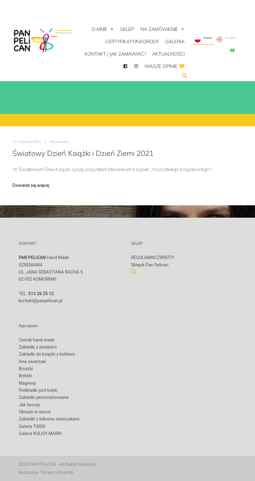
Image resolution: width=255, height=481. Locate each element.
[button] (185, 77)
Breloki (25, 375)
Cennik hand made (37, 339)
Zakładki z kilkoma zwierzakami (49, 418)
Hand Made (44, 257)
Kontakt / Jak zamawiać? (115, 54)
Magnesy (27, 383)
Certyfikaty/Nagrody (132, 41)
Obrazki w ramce (35, 411)
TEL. (36, 293)
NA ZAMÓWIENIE (162, 29)
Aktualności (168, 54)
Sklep (127, 29)
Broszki (26, 368)
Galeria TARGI (32, 426)
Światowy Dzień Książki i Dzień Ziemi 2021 (83, 153)
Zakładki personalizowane (44, 397)
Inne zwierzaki (32, 361)
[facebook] (125, 66)
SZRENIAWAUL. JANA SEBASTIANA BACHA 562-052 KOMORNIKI (51, 275)
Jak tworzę (29, 404)
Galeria (175, 41)
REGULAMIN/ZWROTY (152, 257)
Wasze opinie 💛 (164, 66)
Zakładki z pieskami (38, 347)
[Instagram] (136, 66)
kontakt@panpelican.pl (41, 300)
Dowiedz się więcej (30, 185)
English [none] (226, 39)
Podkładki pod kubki (38, 390)
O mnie (103, 29)
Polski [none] (203, 39)
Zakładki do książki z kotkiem (47, 354)
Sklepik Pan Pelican (149, 264)
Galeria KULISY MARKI (40, 433)
